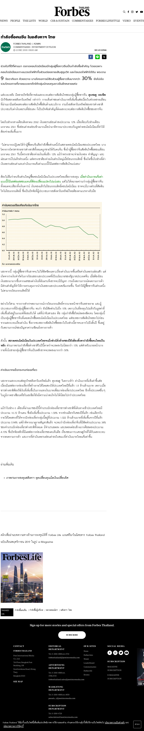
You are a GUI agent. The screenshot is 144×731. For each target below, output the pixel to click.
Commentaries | (22, 47)
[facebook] (90, 58)
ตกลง (137, 724)
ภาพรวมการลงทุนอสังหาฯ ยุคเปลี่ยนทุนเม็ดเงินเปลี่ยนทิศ (37, 478)
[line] (97, 58)
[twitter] (104, 58)
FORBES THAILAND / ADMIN (27, 44)
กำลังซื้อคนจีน (21, 610)
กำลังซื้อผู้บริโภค (36, 610)
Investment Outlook (44, 47)
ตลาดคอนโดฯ (52, 610)
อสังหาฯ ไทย (66, 610)
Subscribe (72, 635)
